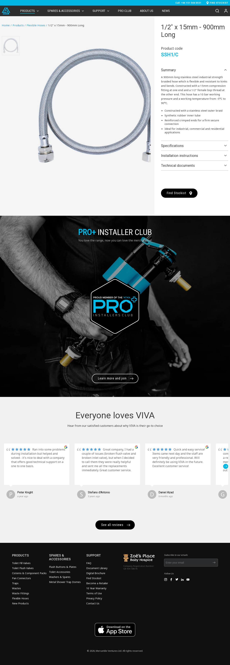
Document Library (96, 568)
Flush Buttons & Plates (62, 567)
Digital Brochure (95, 573)
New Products (20, 603)
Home (7, 25)
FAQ (88, 563)
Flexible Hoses (37, 25)
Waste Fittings (20, 593)
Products (19, 25)
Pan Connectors (21, 578)
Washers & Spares (59, 577)
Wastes (16, 588)
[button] (225, 466)
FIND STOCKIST (219, 3)
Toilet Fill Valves (21, 563)
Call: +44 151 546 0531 (188, 3)
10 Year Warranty (96, 588)
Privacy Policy (94, 598)
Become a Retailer (97, 583)
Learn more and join (112, 378)
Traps (15, 583)
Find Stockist (176, 193)
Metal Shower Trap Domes (65, 582)
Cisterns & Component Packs (29, 573)
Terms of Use (94, 593)
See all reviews (112, 525)
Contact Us (92, 603)
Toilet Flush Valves (23, 568)
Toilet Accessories (59, 572)
